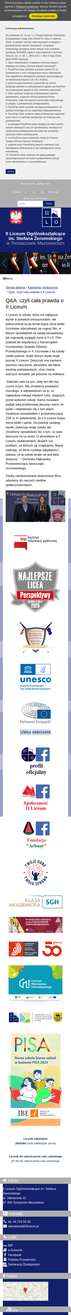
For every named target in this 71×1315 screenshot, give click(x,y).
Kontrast (53, 192)
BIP (8, 1245)
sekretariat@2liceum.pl (21, 1226)
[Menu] (35, 278)
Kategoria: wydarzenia (43, 287)
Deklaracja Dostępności (21, 1265)
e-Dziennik (12, 1250)
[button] (66, 263)
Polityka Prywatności (19, 1259)
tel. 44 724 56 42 (17, 1221)
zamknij (10, 171)
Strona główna (28, 184)
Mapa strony (43, 184)
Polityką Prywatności (27, 6)
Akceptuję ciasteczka (43, 16)
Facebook (12, 1255)
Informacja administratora (35, 198)
